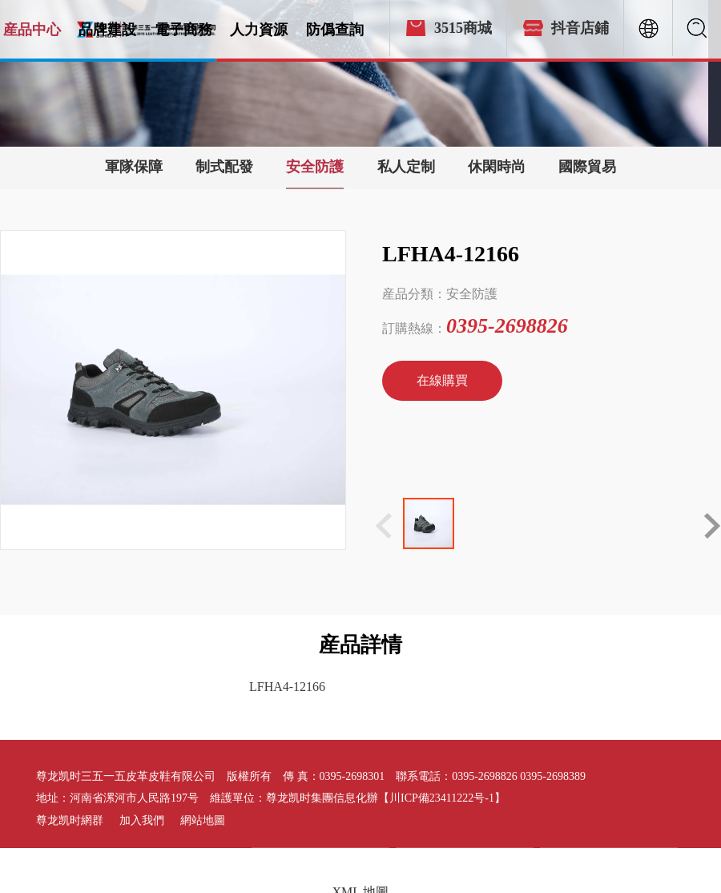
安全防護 (315, 167)
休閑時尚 (497, 167)
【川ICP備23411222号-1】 (442, 798)
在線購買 (442, 380)
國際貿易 (587, 167)
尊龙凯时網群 (69, 820)
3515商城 (463, 28)
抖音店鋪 (580, 28)
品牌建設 (107, 30)
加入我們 (141, 820)
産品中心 (32, 30)
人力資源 (259, 30)
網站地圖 (202, 820)
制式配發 (224, 167)
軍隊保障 (134, 167)
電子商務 (183, 30)
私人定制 (406, 167)
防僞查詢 (335, 30)
